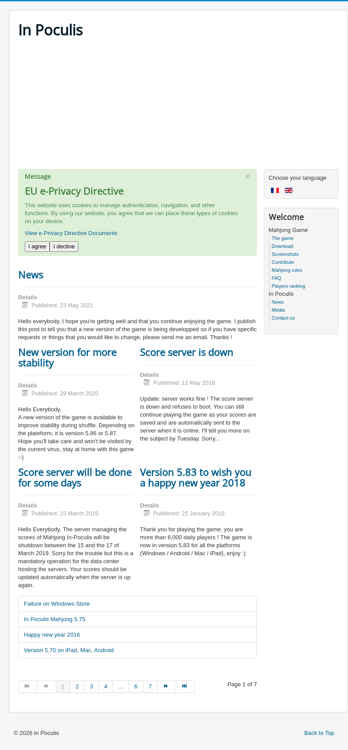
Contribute (283, 262)
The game (283, 238)
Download (283, 246)
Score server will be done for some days (74, 477)
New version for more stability (67, 357)
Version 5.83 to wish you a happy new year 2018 (195, 477)
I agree (37, 246)
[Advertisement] (178, 107)
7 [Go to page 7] (150, 686)
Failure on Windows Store (57, 603)
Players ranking (288, 286)
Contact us (283, 318)
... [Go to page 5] (120, 686)
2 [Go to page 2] (77, 686)
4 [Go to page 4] (105, 686)
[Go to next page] (167, 686)
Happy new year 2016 (52, 634)
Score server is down (186, 352)
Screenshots (285, 254)
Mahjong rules (287, 270)
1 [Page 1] (63, 686)
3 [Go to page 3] (91, 686)
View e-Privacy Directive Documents (71, 233)
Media (278, 310)
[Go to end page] (185, 686)
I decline (63, 246)
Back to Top (319, 733)
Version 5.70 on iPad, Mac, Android (69, 650)
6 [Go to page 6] (135, 686)
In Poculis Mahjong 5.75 (54, 619)
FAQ (277, 278)
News (30, 274)
